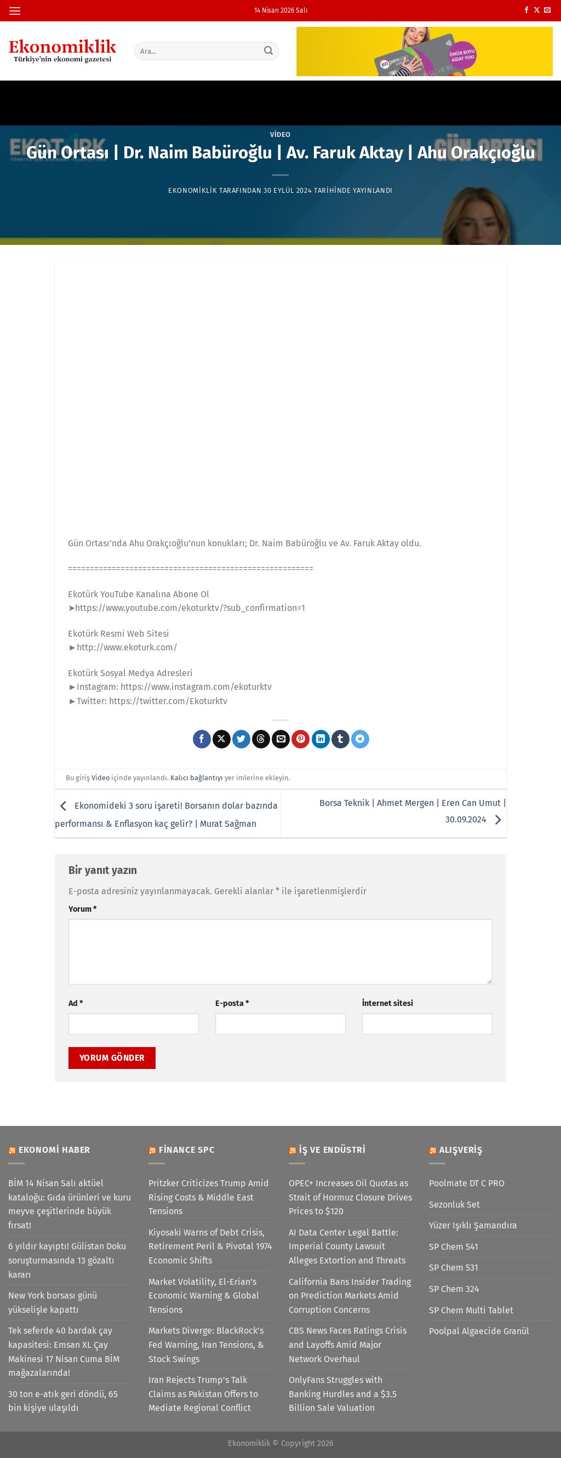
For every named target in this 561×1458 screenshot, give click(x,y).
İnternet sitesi (387, 1003)
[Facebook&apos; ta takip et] (526, 10)
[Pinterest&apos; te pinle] (300, 739)
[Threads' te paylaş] (261, 739)
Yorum (82, 909)
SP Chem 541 (453, 1247)
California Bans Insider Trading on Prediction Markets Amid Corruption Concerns (350, 1296)
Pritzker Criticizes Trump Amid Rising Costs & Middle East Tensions (208, 1197)
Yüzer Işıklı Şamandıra (473, 1225)
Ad (75, 1003)
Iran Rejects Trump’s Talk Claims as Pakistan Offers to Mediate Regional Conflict (203, 1394)
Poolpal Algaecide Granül (479, 1331)
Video (280, 134)
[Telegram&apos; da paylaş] (360, 739)
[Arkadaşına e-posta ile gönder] (281, 739)
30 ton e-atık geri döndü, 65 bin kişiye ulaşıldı (63, 1401)
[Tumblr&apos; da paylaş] (340, 739)
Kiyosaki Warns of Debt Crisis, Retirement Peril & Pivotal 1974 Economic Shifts (210, 1246)
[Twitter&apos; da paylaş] (241, 739)
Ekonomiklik (192, 190)
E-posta (232, 1003)
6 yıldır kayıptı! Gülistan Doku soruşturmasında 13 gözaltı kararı (67, 1260)
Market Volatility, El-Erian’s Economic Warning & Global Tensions (203, 1296)
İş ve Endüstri (332, 1150)
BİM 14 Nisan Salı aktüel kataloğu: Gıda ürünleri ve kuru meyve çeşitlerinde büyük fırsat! (69, 1204)
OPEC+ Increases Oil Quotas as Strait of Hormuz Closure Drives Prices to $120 (350, 1197)
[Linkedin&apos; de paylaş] (321, 739)
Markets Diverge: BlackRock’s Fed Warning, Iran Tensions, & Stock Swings (206, 1344)
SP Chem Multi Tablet (471, 1310)
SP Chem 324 (454, 1289)
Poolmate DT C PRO (467, 1183)
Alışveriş (461, 1150)
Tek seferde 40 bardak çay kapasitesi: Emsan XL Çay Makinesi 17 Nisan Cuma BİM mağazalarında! (63, 1351)
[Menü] (14, 10)
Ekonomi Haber (54, 1150)
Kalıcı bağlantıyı (196, 778)
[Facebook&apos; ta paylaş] (202, 739)
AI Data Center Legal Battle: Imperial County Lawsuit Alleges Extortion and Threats (347, 1246)
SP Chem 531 (453, 1267)
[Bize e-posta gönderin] (547, 10)
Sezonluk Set (454, 1204)
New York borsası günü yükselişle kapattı (52, 1302)
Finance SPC (187, 1150)
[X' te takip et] (537, 10)
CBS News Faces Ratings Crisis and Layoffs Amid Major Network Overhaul (348, 1344)
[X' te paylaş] (222, 739)
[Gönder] (268, 51)
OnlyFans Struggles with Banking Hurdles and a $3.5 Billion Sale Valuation (343, 1394)
